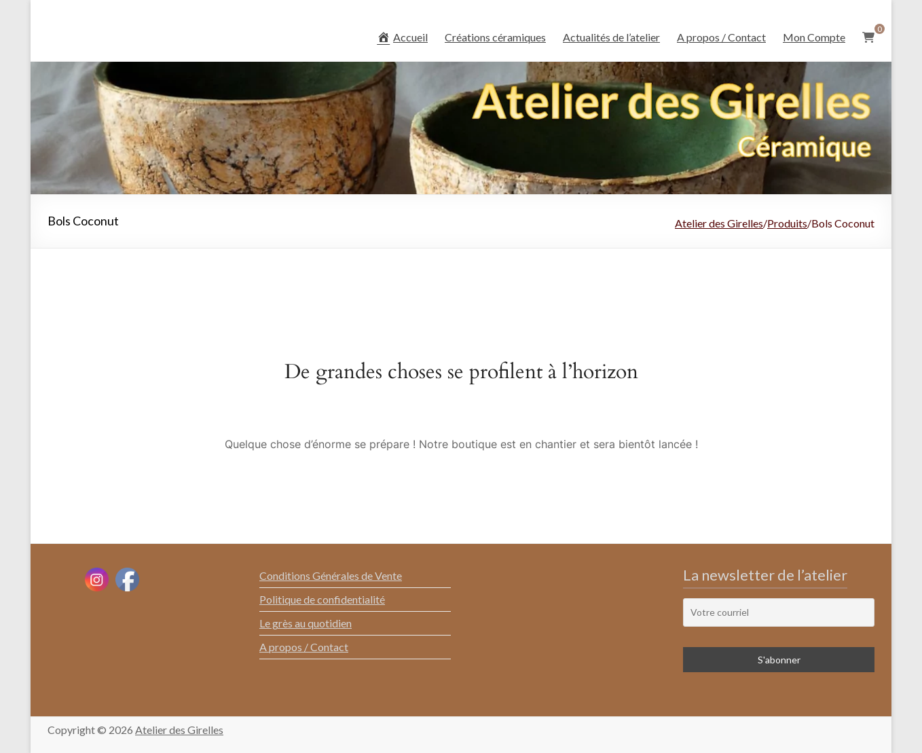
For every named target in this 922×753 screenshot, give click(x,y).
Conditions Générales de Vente (330, 575)
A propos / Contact (721, 37)
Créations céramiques (495, 37)
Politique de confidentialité (322, 599)
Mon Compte (814, 37)
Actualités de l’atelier (611, 37)
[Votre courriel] (778, 612)
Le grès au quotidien (305, 623)
